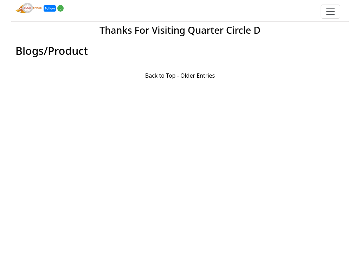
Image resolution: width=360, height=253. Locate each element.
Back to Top (160, 75)
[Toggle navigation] (330, 12)
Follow (50, 8)
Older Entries (197, 75)
